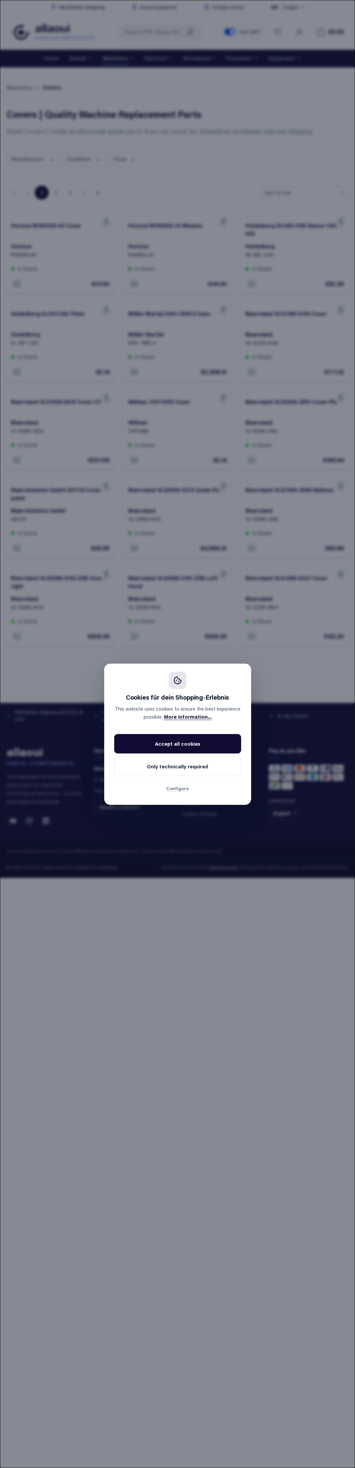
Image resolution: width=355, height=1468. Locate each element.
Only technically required (177, 766)
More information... (188, 716)
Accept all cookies (177, 743)
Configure (177, 788)
